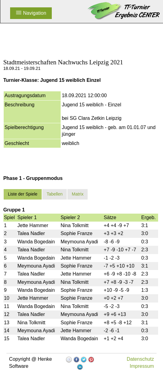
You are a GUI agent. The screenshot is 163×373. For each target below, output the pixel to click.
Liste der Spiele (23, 194)
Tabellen (55, 194)
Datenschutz (140, 359)
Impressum (142, 366)
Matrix (77, 194)
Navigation (31, 13)
